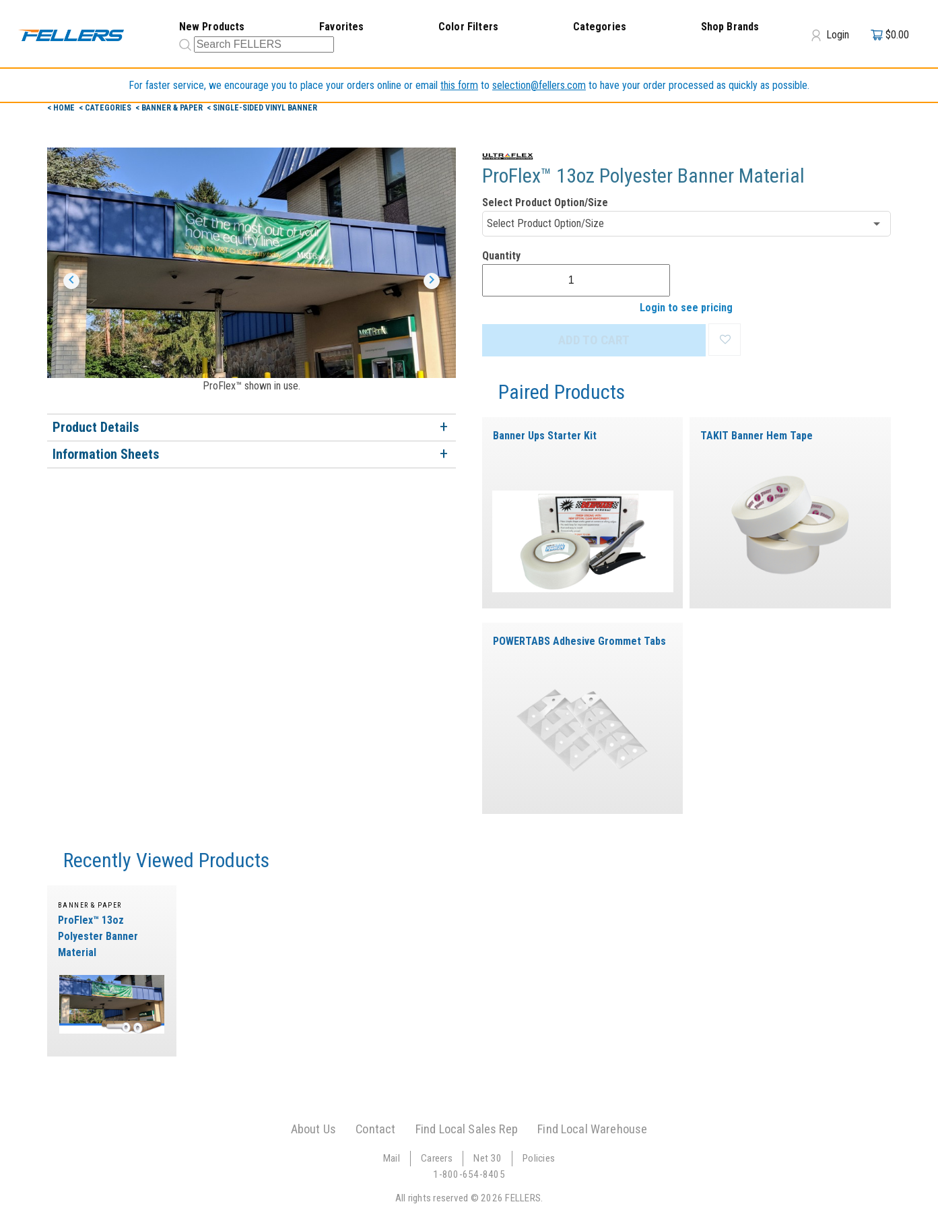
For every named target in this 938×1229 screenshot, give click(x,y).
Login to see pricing (686, 307)
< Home (62, 108)
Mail (391, 1160)
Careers (437, 1160)
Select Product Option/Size (545, 202)
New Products (212, 26)
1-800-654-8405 (469, 1176)
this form (459, 85)
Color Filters (468, 26)
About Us (313, 1130)
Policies (539, 1160)
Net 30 (487, 1160)
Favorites (341, 26)
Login (830, 35)
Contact (375, 1130)
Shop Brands (730, 26)
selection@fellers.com (539, 85)
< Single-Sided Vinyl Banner (262, 108)
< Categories (106, 108)
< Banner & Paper (170, 108)
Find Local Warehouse (592, 1130)
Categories (600, 26)
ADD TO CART (594, 340)
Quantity (501, 255)
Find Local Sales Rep (466, 1130)
